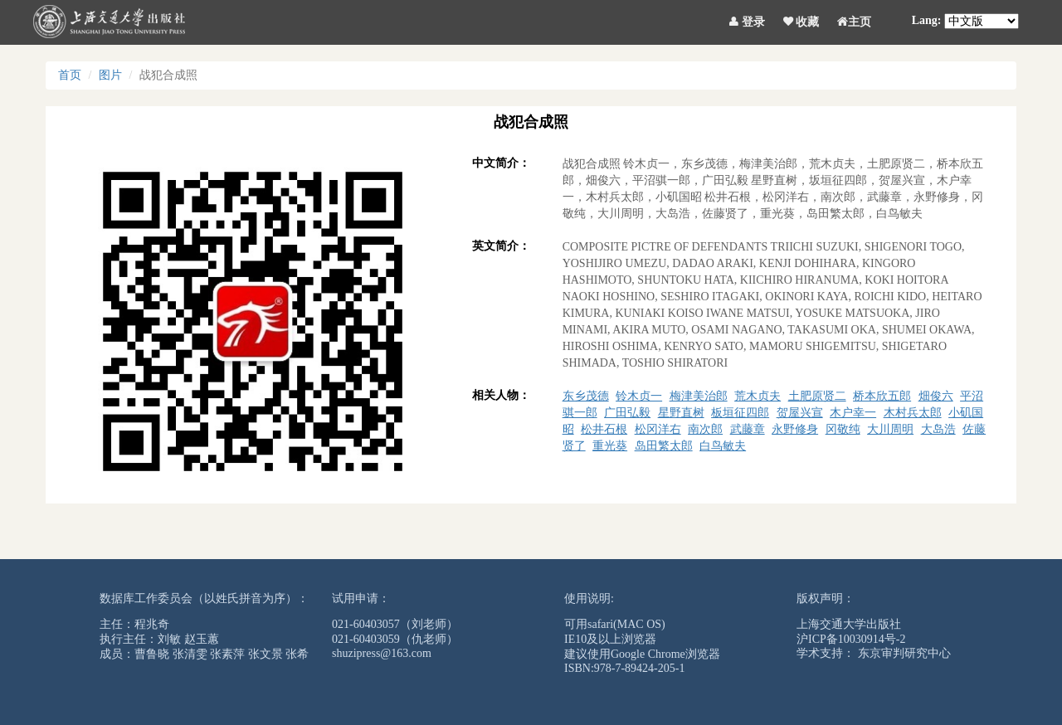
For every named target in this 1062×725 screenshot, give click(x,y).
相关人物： (501, 395)
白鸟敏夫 (722, 446)
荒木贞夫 (757, 396)
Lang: (927, 20)
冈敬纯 (843, 429)
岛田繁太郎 (664, 446)
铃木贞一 (639, 396)
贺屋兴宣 (800, 412)
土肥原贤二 (817, 396)
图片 (110, 75)
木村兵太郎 (913, 412)
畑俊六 (935, 396)
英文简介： (501, 246)
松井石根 (604, 429)
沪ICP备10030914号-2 (850, 639)
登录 (747, 19)
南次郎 (705, 429)
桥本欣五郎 (882, 396)
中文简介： (501, 163)
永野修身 (795, 429)
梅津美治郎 (699, 396)
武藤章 (747, 429)
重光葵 (609, 446)
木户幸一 (853, 412)
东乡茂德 (586, 396)
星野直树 (681, 412)
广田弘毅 (627, 412)
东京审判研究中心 (904, 653)
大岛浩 (938, 429)
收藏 (801, 19)
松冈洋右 (658, 429)
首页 (69, 75)
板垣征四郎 (740, 412)
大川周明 (890, 429)
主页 (854, 19)
